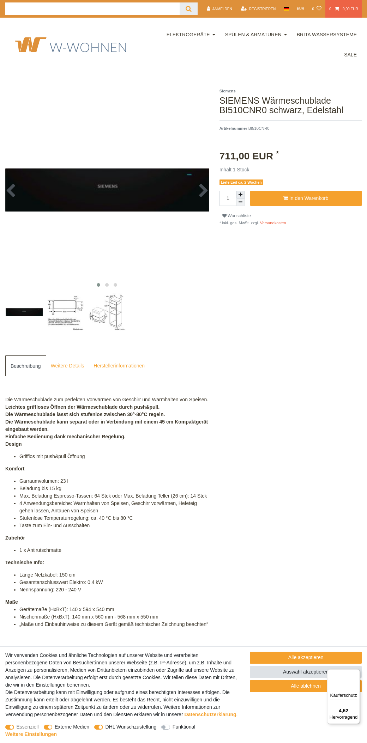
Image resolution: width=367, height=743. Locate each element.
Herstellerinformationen (119, 366)
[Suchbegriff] (92, 8)
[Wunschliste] (316, 9)
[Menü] (355, 673)
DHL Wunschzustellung (131, 727)
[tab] (25, 365)
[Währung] (300, 8)
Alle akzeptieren (306, 657)
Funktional (184, 727)
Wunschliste (236, 215)
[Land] (286, 8)
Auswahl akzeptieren (306, 672)
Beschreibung (26, 366)
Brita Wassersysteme (327, 34)
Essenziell (28, 727)
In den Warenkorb (306, 198)
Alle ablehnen (306, 686)
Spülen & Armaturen (253, 34)
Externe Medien (72, 727)
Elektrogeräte (188, 34)
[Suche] (189, 8)
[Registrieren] (258, 9)
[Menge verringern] (240, 202)
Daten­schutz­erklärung (210, 714)
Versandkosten (272, 223)
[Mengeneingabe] (227, 198)
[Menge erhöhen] (240, 195)
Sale (350, 54)
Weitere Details (67, 366)
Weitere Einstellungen (31, 734)
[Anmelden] (219, 9)
